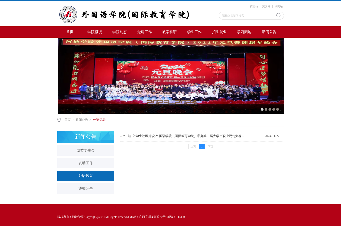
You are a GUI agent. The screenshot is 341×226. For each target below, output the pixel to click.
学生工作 (194, 32)
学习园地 (244, 32)
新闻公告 (269, 32)
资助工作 (85, 163)
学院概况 (94, 32)
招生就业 (219, 32)
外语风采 (99, 119)
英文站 (254, 6)
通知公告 (85, 188)
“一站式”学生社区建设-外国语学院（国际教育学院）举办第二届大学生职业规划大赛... (183, 136)
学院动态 (119, 32)
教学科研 (169, 32)
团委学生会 (86, 150)
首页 (69, 32)
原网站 (279, 6)
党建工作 (144, 32)
